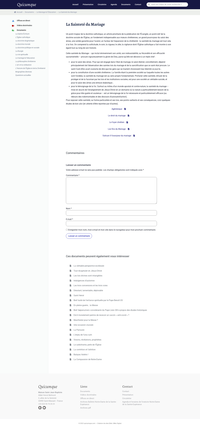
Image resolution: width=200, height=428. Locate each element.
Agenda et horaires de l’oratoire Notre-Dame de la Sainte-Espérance (141, 403)
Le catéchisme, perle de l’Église (87, 344)
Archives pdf (85, 408)
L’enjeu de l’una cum (82, 335)
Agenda (114, 4)
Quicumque (26, 4)
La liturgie (19, 51)
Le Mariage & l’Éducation (46, 12)
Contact (138, 4)
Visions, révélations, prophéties (87, 340)
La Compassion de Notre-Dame (87, 359)
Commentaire (72, 175)
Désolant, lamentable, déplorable (88, 290)
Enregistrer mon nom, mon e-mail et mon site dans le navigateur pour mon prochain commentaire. (112, 230)
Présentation (88, 4)
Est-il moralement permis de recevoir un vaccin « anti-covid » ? (101, 315)
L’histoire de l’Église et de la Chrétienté (30, 68)
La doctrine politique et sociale (27, 48)
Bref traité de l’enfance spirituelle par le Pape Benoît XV (98, 300)
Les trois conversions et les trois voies (90, 285)
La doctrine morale (22, 44)
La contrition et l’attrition (84, 349)
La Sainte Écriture (22, 34)
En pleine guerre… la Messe (85, 305)
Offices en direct (87, 398)
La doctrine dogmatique (24, 41)
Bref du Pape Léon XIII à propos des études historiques (110, 310)
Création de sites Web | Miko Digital (109, 423)
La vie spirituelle (21, 54)
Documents (125, 4)
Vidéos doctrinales (88, 395)
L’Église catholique (22, 37)
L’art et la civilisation (23, 65)
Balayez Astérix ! (80, 354)
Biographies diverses (23, 72)
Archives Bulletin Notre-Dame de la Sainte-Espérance (98, 403)
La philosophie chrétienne (25, 61)
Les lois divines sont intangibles (87, 275)
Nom (69, 209)
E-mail (69, 219)
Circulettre (102, 4)
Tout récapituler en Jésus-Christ (87, 271)
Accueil (75, 4)
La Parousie (78, 330)
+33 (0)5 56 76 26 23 (46, 404)
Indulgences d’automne (84, 280)
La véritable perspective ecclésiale (88, 266)
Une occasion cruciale (83, 325)
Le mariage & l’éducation (25, 58)
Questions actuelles (23, 75)
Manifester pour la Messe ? (85, 320)
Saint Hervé (78, 295)
